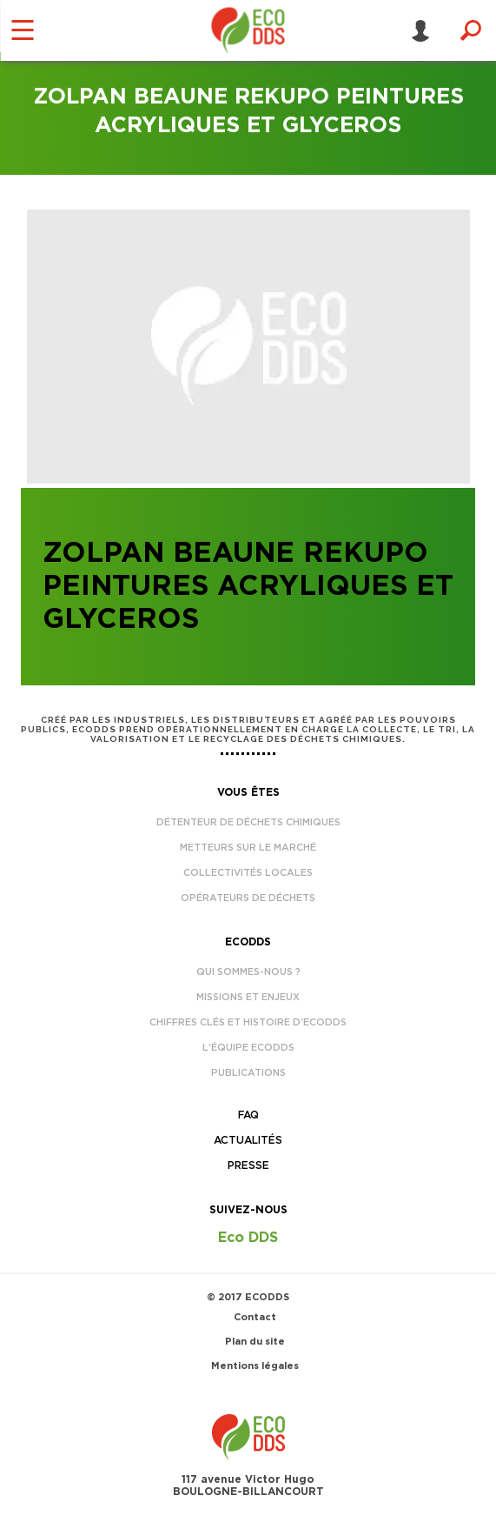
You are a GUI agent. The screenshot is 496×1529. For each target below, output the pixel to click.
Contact (255, 1317)
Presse (248, 1165)
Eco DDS (248, 1238)
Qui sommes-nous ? (248, 972)
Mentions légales (255, 1366)
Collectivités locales (248, 873)
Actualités (248, 1140)
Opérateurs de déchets (248, 898)
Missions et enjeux (248, 997)
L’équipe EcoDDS (248, 1047)
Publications (248, 1073)
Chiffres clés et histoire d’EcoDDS (248, 1022)
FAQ (248, 1115)
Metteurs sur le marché (248, 847)
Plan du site (255, 1341)
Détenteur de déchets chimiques (248, 822)
